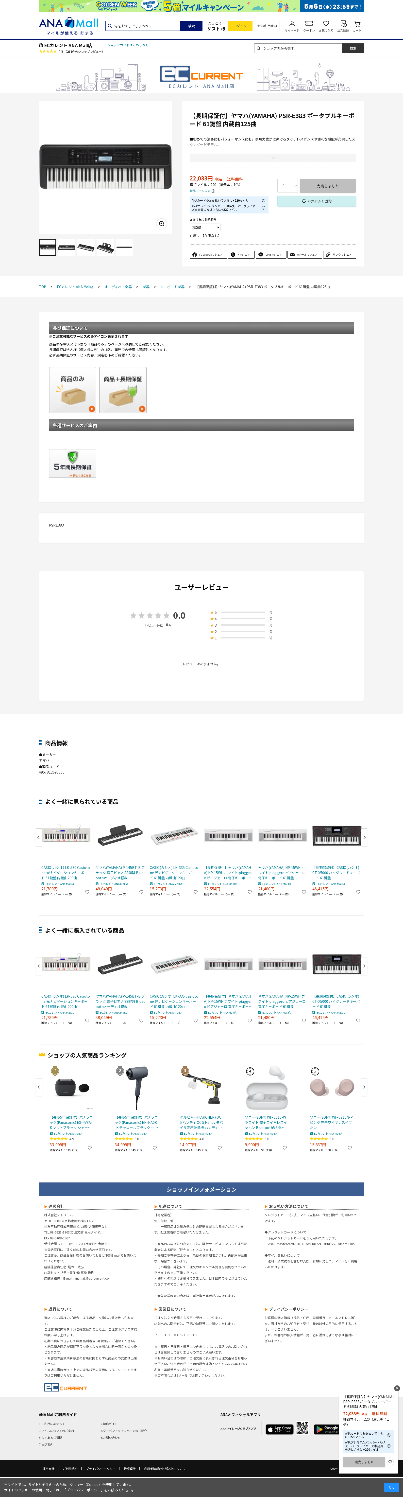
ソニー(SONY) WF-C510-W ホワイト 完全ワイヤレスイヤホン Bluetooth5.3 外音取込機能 (266, 1122)
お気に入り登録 (320, 200)
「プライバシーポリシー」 (83, 1489)
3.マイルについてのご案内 (56, 1430)
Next (364, 837)
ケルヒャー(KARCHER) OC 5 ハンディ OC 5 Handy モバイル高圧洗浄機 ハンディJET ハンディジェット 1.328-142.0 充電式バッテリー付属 (201, 1122)
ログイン (240, 25)
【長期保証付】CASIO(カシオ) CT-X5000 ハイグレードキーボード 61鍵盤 (336, 872)
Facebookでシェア (211, 254)
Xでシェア (244, 254)
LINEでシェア (274, 254)
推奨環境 (130, 1468)
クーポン (309, 30)
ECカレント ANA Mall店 (68, 45)
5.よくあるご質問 (50, 1437)
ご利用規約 (70, 1468)
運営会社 (48, 1468)
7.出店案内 (46, 1444)
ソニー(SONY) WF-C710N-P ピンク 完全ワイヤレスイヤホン (331, 1122)
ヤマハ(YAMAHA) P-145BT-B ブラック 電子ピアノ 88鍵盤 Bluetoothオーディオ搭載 (120, 872)
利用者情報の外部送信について (164, 1468)
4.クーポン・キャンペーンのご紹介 (124, 1430)
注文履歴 (343, 30)
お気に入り (326, 30)
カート (357, 30)
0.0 (179, 615)
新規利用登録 (267, 25)
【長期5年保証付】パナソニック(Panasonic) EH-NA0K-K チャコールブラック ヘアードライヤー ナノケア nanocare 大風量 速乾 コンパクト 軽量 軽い (136, 1122)
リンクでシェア (342, 254)
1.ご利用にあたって (52, 1424)
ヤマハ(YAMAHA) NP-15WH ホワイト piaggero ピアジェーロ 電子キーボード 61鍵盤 (282, 872)
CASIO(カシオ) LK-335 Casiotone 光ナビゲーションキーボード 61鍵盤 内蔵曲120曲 (174, 872)
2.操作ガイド (109, 1424)
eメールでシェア (307, 254)
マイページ (292, 30)
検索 (191, 25)
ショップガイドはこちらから (128, 45)
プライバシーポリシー (101, 1468)
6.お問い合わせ (111, 1437)
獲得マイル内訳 (200, 191)
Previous (39, 837)
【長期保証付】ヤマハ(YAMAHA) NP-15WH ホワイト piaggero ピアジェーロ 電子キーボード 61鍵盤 (228, 873)
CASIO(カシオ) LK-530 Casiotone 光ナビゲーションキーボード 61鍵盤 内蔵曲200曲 (65, 872)
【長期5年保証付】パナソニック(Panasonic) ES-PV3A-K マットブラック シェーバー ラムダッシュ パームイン (71, 1122)
